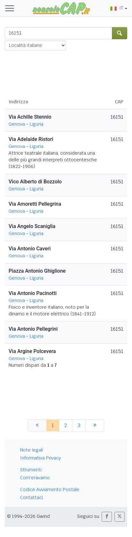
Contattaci (31, 497)
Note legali (31, 450)
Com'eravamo (35, 478)
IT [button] (116, 8)
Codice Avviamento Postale (49, 489)
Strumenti (30, 470)
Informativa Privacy (40, 458)
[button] (107, 517)
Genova (17, 124)
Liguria (36, 124)
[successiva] (94, 425)
